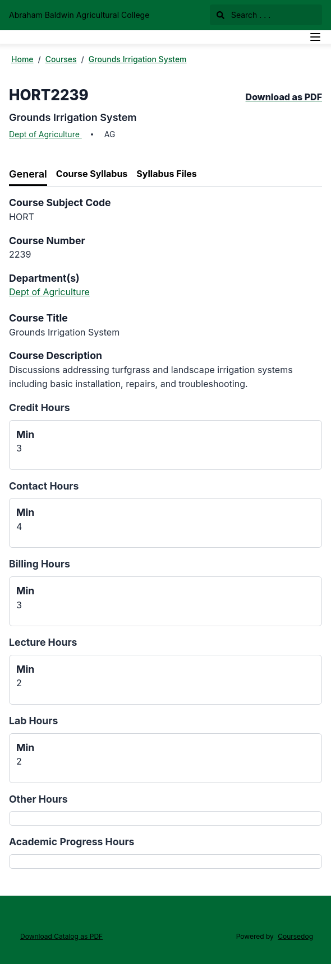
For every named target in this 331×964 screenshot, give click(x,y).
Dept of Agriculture (45, 134)
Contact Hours (44, 486)
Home (22, 59)
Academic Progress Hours (71, 841)
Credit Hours (39, 407)
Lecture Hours (43, 642)
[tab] (28, 174)
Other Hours (38, 799)
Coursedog (295, 936)
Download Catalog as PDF (61, 936)
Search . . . (243, 15)
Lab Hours (33, 721)
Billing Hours (39, 564)
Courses (61, 59)
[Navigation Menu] (315, 37)
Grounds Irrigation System (138, 59)
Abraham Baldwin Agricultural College (79, 15)
